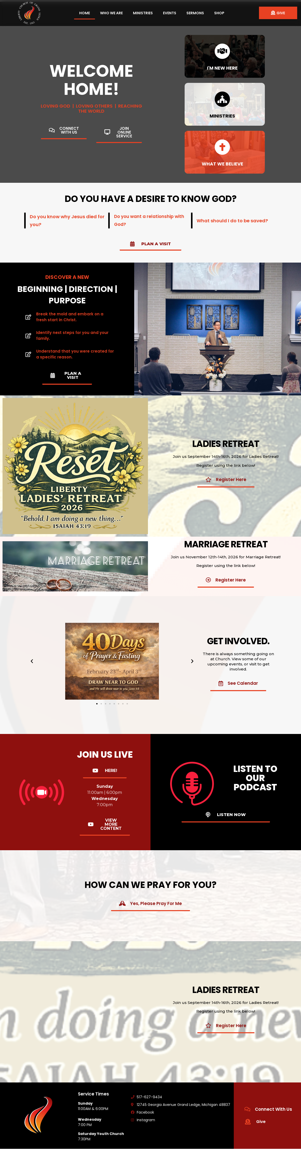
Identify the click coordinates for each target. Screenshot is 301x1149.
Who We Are (111, 13)
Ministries (143, 13)
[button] (97, 703)
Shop (219, 13)
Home (84, 13)
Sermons (195, 13)
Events (169, 13)
